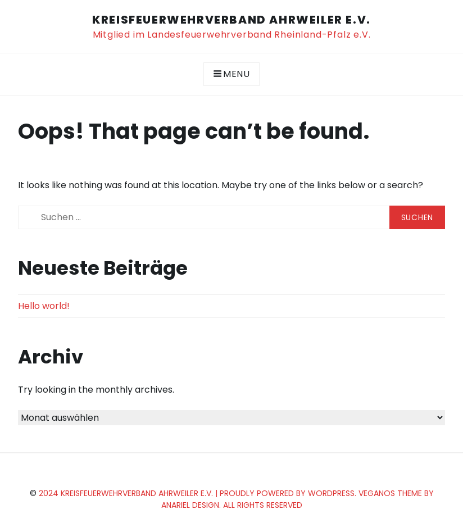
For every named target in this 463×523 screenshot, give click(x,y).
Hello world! (44, 305)
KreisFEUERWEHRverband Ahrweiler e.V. (231, 20)
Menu (231, 73)
